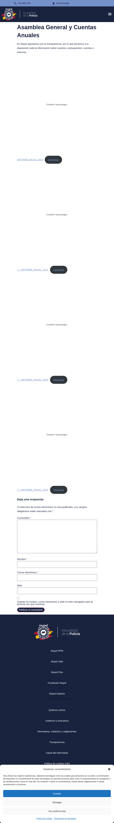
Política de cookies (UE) (57, 763)
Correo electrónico (27, 572)
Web (19, 585)
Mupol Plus (57, 672)
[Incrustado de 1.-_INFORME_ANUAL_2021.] (57, 214)
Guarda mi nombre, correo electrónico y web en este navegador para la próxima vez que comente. (55, 603)
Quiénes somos (57, 710)
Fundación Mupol (57, 682)
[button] (109, 769)
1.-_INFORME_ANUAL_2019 (32, 489)
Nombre (22, 559)
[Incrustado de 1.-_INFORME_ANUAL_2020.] (57, 324)
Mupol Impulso (57, 693)
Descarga (53, 159)
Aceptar (57, 793)
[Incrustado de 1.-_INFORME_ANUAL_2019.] (57, 434)
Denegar (57, 802)
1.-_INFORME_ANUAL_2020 (32, 379)
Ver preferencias (57, 811)
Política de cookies (44, 818)
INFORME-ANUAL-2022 (30, 159)
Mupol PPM (57, 650)
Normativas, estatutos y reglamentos (57, 731)
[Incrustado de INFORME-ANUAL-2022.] (57, 104)
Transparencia (57, 742)
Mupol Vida (57, 661)
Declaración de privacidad (65, 818)
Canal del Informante (57, 752)
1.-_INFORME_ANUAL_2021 (32, 269)
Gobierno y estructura (56, 720)
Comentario (24, 518)
